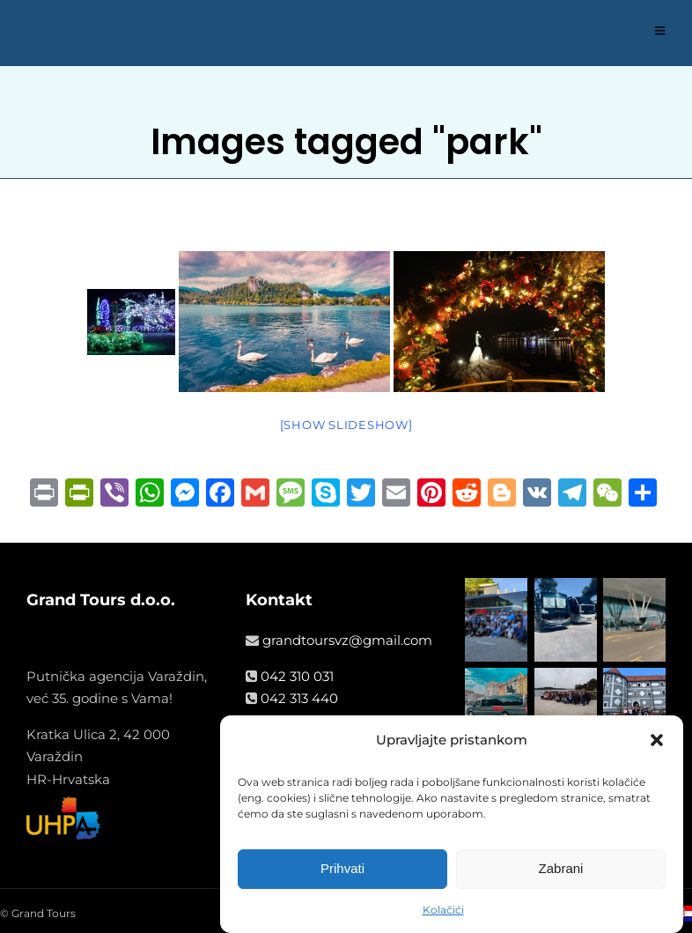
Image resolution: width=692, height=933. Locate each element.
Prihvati (342, 868)
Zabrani (561, 868)
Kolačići (443, 909)
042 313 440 (299, 698)
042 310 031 (297, 676)
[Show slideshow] (346, 425)
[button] (657, 740)
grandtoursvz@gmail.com (347, 640)
